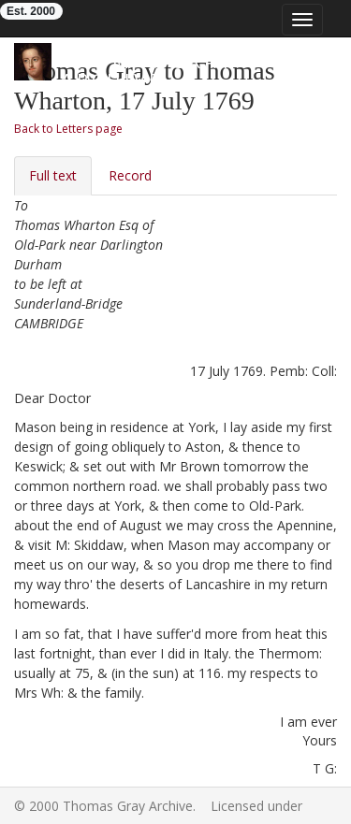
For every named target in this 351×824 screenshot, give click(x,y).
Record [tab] (130, 175)
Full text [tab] (53, 175)
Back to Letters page (68, 129)
